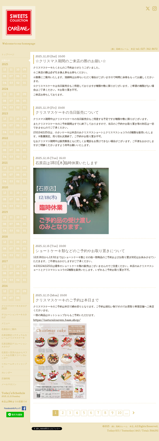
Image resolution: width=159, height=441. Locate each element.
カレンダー (7, 373)
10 (119, 413)
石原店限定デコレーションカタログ (14, 345)
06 (17, 76)
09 (24, 70)
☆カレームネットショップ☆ (14, 365)
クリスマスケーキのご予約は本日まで (67, 300)
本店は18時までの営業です (14, 402)
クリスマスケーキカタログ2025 (14, 307)
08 (4, 76)
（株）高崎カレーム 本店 (121, 427)
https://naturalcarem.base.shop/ (56, 320)
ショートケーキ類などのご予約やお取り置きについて (80, 251)
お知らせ (6, 60)
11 (11, 70)
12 (4, 70)
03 (11, 83)
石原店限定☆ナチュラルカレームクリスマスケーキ (14, 336)
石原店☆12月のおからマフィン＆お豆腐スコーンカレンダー (14, 355)
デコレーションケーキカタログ (14, 316)
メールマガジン (9, 384)
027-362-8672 (149, 49)
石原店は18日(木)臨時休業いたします (66, 163)
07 (11, 76)
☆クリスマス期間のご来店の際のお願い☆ (70, 61)
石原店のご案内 (9, 329)
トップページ (8, 55)
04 (4, 83)
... (126, 413)
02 (17, 83)
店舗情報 (6, 379)
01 (24, 83)
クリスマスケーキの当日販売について (67, 113)
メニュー (6, 323)
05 (24, 76)
